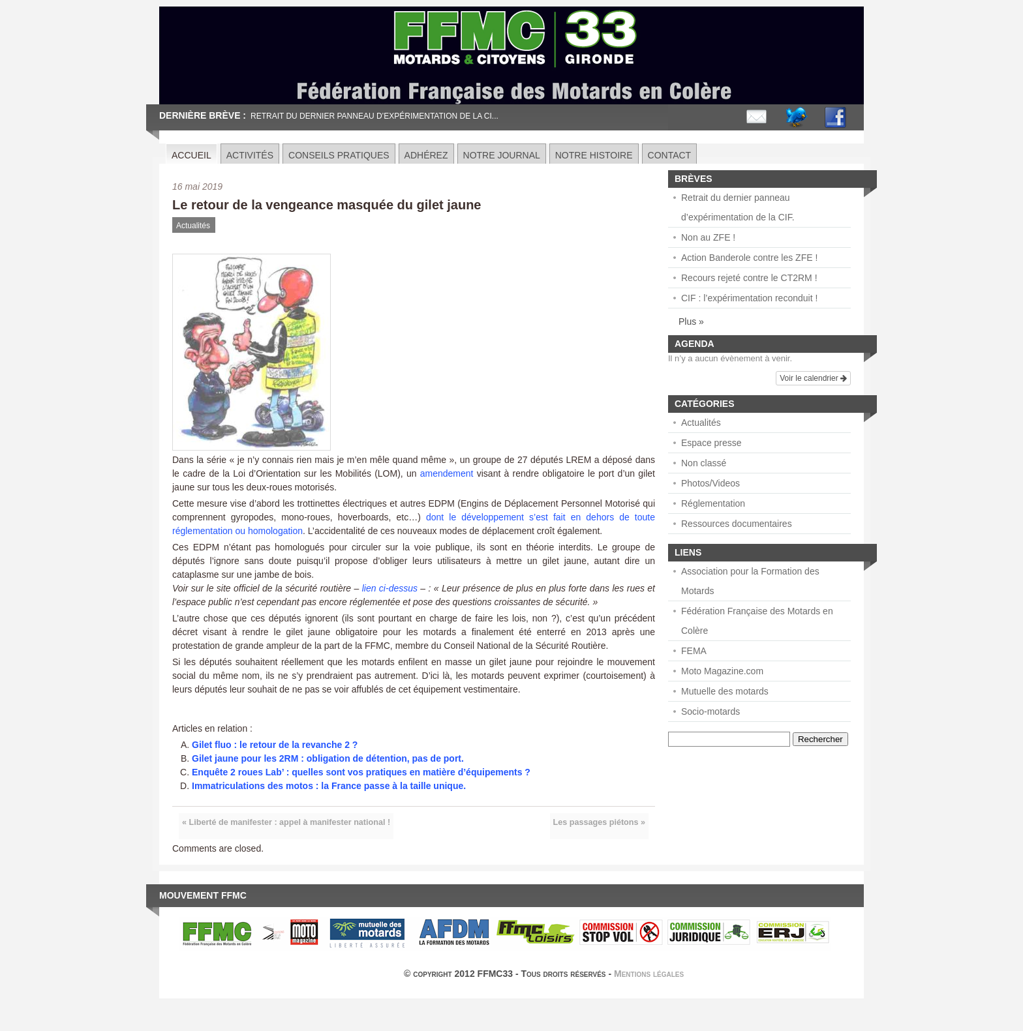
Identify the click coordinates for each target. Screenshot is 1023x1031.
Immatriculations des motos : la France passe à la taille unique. (329, 786)
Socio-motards (710, 711)
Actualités (193, 225)
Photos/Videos (710, 483)
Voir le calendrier (813, 378)
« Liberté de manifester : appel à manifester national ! (286, 822)
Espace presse (711, 443)
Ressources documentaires (736, 523)
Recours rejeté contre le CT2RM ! (749, 278)
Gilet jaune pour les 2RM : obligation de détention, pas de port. (328, 758)
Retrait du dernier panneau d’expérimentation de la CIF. (738, 207)
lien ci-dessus (390, 588)
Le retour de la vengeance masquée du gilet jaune (326, 205)
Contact (670, 155)
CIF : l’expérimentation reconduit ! (749, 298)
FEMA (694, 651)
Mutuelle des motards (725, 691)
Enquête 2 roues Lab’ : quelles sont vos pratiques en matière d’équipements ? (361, 772)
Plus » (691, 321)
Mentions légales (649, 973)
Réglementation (713, 503)
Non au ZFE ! (708, 237)
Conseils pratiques (338, 155)
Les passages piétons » (599, 822)
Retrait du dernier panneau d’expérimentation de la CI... (374, 116)
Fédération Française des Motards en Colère (757, 621)
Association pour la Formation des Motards (750, 581)
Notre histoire (594, 155)
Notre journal (501, 155)
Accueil (191, 155)
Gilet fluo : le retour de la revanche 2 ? (275, 745)
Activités (249, 155)
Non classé (703, 463)
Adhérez (426, 155)
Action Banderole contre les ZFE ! (749, 257)
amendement (447, 473)
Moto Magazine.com (722, 671)
